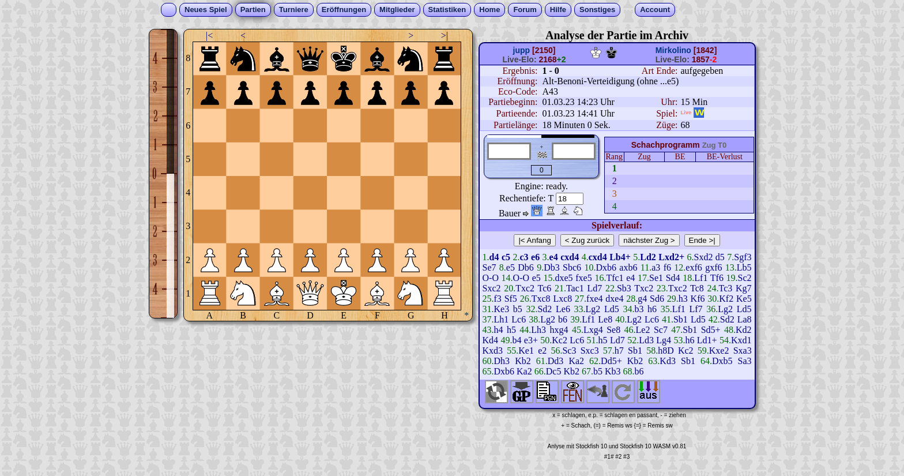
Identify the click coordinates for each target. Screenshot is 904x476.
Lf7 (696, 309)
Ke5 (744, 298)
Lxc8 (562, 298)
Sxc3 (590, 350)
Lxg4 (593, 330)
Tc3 (726, 288)
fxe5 (583, 278)
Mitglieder (397, 9)
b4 (516, 340)
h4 (498, 330)
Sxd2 (703, 257)
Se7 (489, 267)
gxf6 (713, 267)
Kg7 (744, 288)
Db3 (552, 267)
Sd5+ (711, 330)
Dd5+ (611, 361)
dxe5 (564, 278)
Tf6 (717, 278)
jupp (521, 50)
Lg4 (663, 340)
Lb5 (744, 267)
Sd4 (673, 278)
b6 (562, 319)
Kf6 (698, 298)
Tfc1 (614, 278)
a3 (655, 267)
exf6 (693, 267)
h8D (666, 350)
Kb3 (613, 371)
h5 (511, 330)
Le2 (643, 330)
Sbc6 (572, 267)
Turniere (293, 9)
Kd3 (668, 361)
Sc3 (569, 350)
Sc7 (661, 330)
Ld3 (646, 340)
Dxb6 (606, 267)
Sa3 (745, 361)
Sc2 (745, 278)
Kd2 (744, 330)
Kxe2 (719, 350)
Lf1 (700, 278)
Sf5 (510, 298)
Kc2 (559, 340)
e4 (630, 278)
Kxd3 (493, 350)
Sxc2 (492, 288)
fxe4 (594, 298)
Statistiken (447, 9)
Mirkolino (673, 50)
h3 (683, 298)
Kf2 (726, 298)
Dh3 (502, 361)
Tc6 (544, 288)
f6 (667, 267)
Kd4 (491, 340)
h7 (619, 350)
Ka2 (576, 361)
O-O (491, 278)
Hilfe (558, 9)
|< (209, 35)
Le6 (563, 309)
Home (489, 9)
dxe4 (614, 298)
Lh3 (538, 330)
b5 (517, 309)
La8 (744, 319)
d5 (720, 257)
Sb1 (680, 319)
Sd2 (544, 309)
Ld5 (611, 309)
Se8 (613, 330)
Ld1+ (707, 340)
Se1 (656, 278)
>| (444, 35)
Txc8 (541, 298)
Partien (253, 9)
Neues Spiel (205, 9)
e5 (510, 267)
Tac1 (575, 288)
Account (655, 9)
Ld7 (594, 288)
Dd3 (556, 361)
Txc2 (524, 288)
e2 (542, 350)
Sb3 (624, 288)
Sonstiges (597, 9)
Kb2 (523, 361)
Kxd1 (741, 340)
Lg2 (593, 309)
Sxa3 (742, 350)
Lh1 (501, 319)
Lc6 (518, 319)
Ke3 (502, 309)
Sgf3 (742, 257)
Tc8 (697, 288)
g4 (642, 298)
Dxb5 (722, 361)
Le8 (605, 319)
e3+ (531, 340)
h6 (652, 309)
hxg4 (559, 330)
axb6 (628, 267)
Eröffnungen (344, 9)
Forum (524, 9)
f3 (498, 298)
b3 (638, 309)
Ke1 (526, 350)
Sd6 (657, 298)
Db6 (526, 267)
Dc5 (554, 371)
